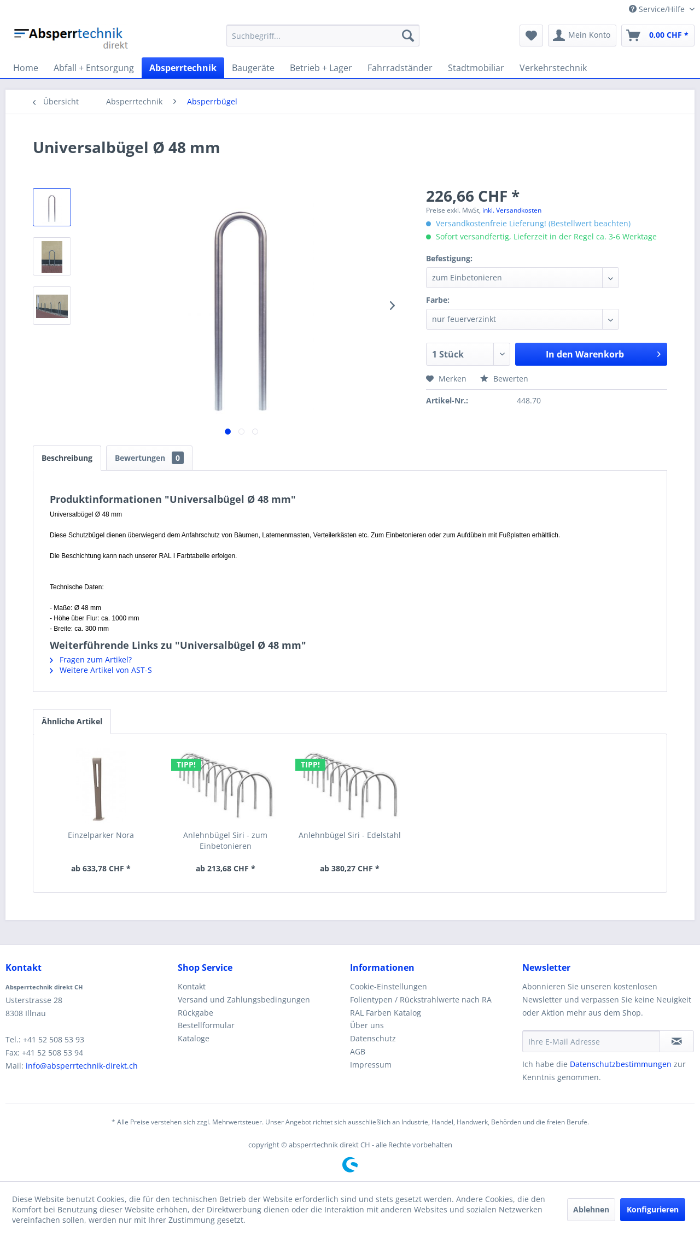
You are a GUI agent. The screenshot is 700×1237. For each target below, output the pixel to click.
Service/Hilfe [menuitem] (658, 9)
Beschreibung (67, 458)
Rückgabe (195, 1012)
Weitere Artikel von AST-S (101, 670)
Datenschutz (373, 1038)
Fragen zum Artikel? (91, 659)
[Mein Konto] (582, 35)
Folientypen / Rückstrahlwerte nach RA (421, 999)
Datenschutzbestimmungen (621, 1064)
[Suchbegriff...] (322, 35)
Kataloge (193, 1038)
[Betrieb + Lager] (321, 67)
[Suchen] (407, 35)
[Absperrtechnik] (183, 67)
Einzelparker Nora (101, 835)
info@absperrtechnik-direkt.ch (82, 1065)
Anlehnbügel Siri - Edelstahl (350, 835)
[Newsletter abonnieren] (677, 1041)
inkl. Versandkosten (511, 210)
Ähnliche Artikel (72, 721)
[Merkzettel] (531, 35)
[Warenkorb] (658, 35)
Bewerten (504, 378)
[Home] (25, 67)
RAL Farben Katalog (385, 1012)
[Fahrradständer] (400, 67)
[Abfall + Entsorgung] (94, 67)
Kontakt (192, 986)
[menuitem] (322, 35)
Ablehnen (591, 1209)
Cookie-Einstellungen (388, 986)
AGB (357, 1051)
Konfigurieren (653, 1209)
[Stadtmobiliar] (476, 67)
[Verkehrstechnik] (553, 67)
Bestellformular (206, 1025)
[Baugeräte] (253, 67)
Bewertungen (149, 458)
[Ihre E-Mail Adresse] (591, 1041)
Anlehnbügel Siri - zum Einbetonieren (225, 840)
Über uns (367, 1025)
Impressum (371, 1064)
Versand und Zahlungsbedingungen (244, 999)
